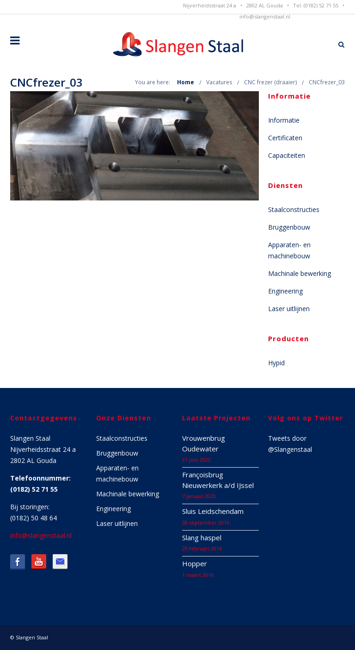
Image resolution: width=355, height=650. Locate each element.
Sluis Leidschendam (213, 511)
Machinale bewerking (299, 273)
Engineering (285, 291)
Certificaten (285, 137)
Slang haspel (201, 537)
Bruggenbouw (289, 227)
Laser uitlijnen (289, 308)
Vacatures (219, 82)
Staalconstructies (293, 209)
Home (185, 82)
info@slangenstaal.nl (264, 16)
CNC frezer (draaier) (270, 82)
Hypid (276, 362)
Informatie (284, 120)
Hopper (194, 563)
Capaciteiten (286, 155)
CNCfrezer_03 (327, 82)
